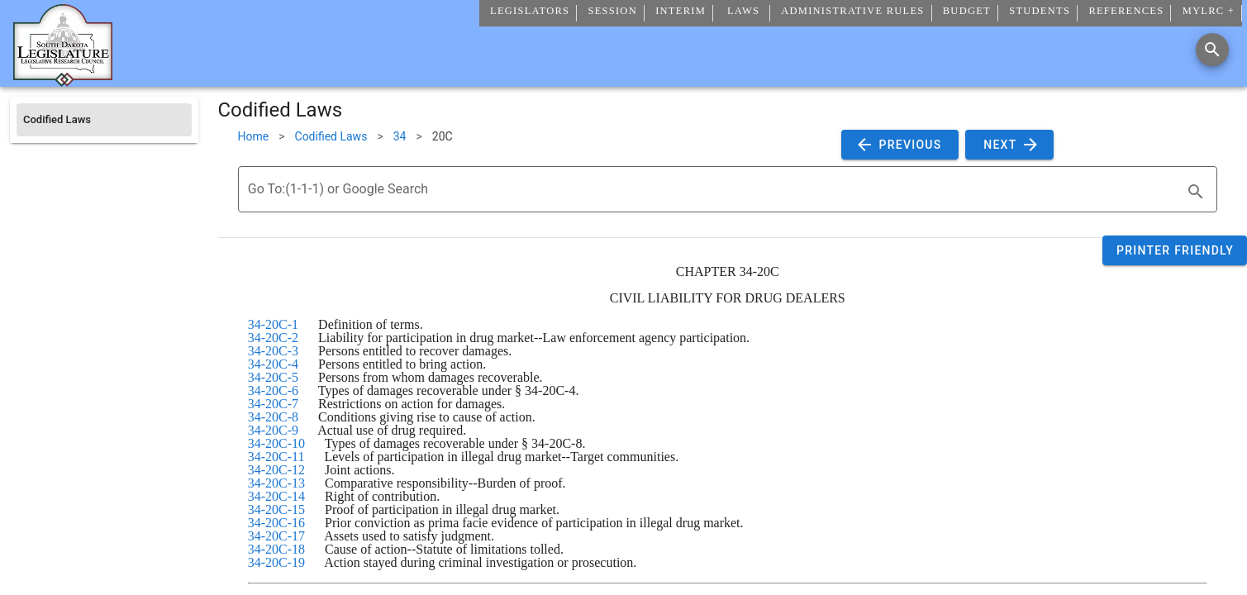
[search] (1195, 191)
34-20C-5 (273, 377)
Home (253, 136)
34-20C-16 (276, 523)
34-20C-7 (273, 404)
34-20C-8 (273, 417)
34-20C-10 (276, 443)
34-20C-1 (273, 324)
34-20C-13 (276, 483)
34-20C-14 (276, 496)
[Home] (62, 80)
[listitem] (104, 119)
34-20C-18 (276, 549)
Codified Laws (331, 136)
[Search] (1212, 49)
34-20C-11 (276, 457)
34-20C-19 (276, 562)
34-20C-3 (273, 351)
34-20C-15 (276, 509)
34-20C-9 (273, 430)
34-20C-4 (273, 364)
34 (400, 136)
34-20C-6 (273, 390)
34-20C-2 (273, 338)
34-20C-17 (276, 536)
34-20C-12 (276, 470)
